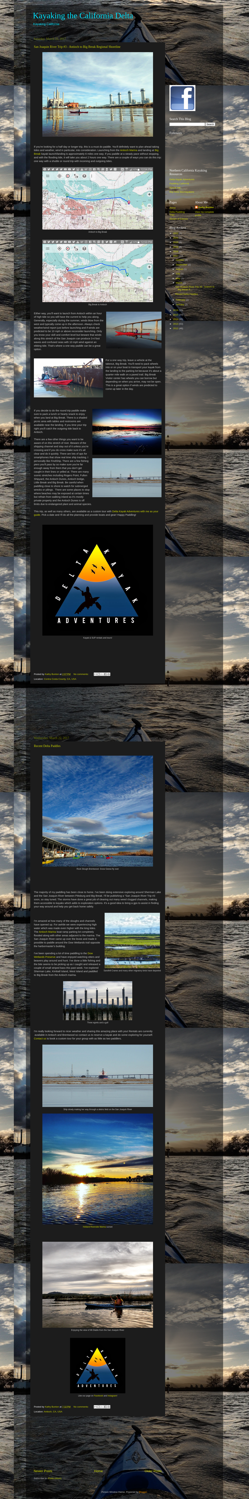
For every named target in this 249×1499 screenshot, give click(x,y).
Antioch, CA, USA (53, 1411)
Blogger (143, 1492)
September (182, 264)
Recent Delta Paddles (47, 746)
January (180, 304)
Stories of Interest (178, 219)
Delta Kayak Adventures (181, 179)
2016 (176, 310)
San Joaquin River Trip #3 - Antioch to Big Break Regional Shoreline (77, 47)
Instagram (112, 1396)
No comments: (81, 674)
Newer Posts (43, 1471)
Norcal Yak (175, 187)
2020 (176, 242)
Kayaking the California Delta (83, 15)
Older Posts (153, 1471)
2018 (176, 251)
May (178, 278)
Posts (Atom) (55, 1478)
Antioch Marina (128, 150)
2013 (176, 324)
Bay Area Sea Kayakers (181, 192)
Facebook (98, 1396)
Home (98, 1471)
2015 (176, 314)
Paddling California (179, 183)
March (179, 283)
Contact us (40, 1038)
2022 (176, 233)
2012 (176, 328)
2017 (176, 256)
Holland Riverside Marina (94, 1227)
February (181, 299)
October (180, 260)
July (178, 273)
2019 (176, 247)
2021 (176, 237)
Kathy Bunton (206, 207)
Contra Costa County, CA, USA (60, 679)
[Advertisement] (98, 710)
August (180, 269)
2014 (176, 319)
